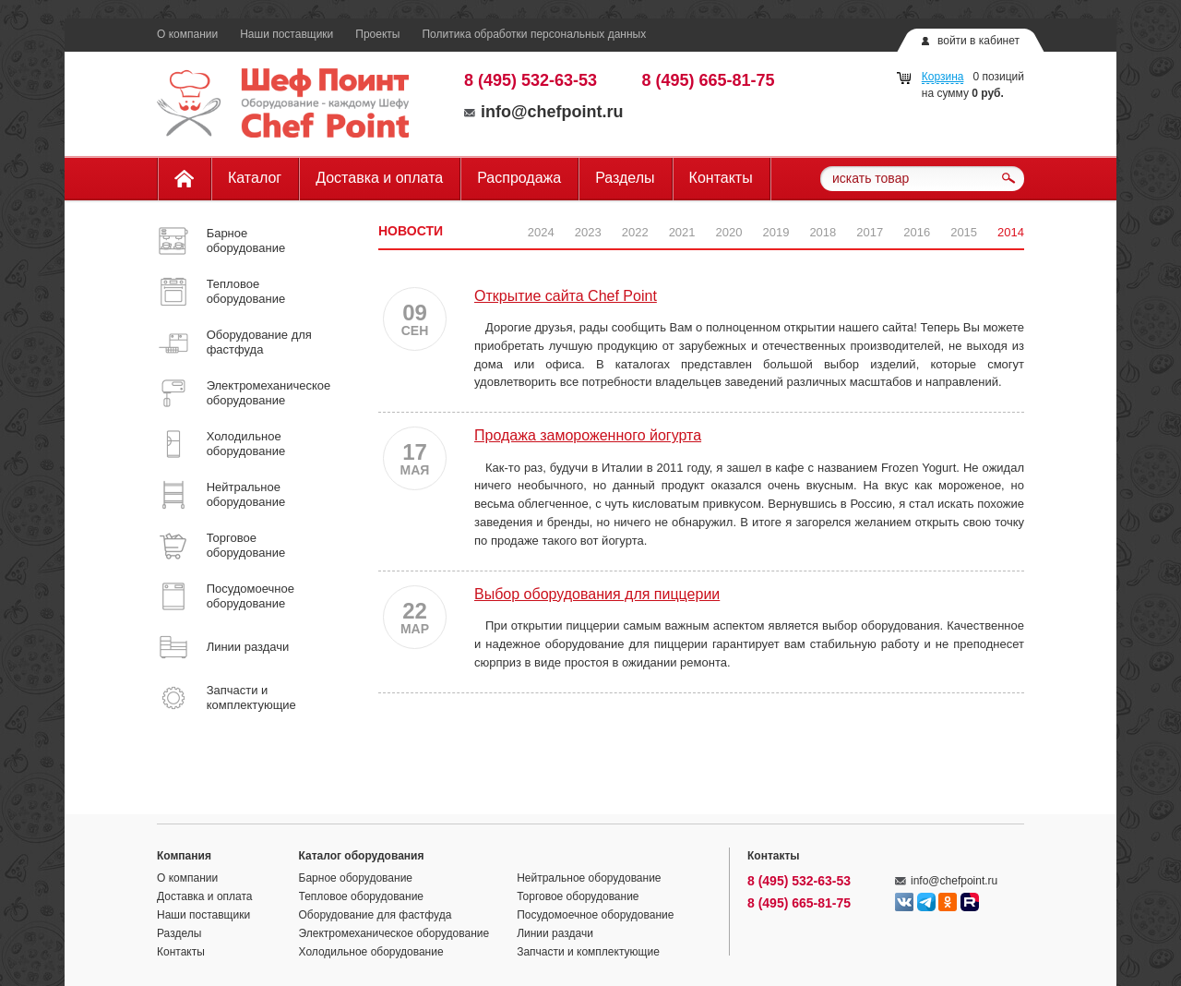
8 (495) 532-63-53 (530, 80)
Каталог (254, 178)
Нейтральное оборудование (589, 878)
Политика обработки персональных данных (534, 34)
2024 (541, 232)
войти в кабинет (978, 40)
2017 (869, 232)
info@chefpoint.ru (544, 111)
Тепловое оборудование (361, 896)
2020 (729, 232)
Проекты (377, 34)
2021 (682, 232)
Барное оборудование (356, 878)
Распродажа (519, 178)
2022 (635, 232)
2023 (588, 232)
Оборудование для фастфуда (375, 914)
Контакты (721, 178)
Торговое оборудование (577, 896)
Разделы (624, 178)
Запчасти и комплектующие (588, 951)
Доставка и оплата (379, 178)
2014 (1010, 232)
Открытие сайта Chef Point (565, 296)
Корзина (943, 76)
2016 (916, 232)
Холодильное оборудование (371, 951)
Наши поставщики (286, 34)
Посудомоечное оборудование (595, 914)
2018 (822, 232)
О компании (187, 34)
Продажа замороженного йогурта (587, 435)
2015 (963, 232)
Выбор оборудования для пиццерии (597, 594)
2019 (775, 232)
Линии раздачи (555, 933)
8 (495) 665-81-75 (708, 80)
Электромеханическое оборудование (394, 933)
